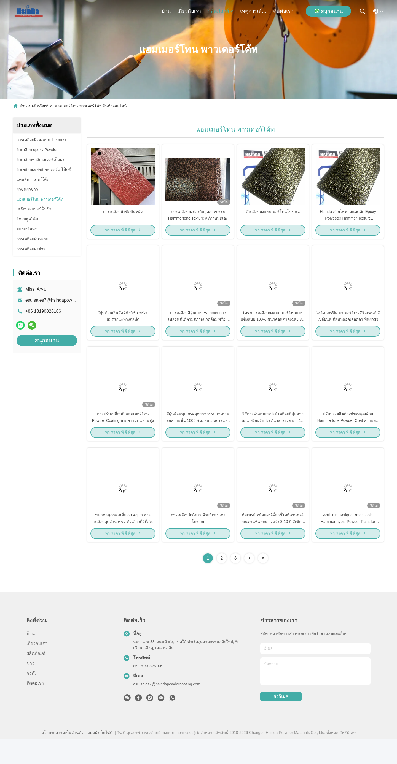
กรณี (31, 698)
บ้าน (166, 11)
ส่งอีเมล (280, 722)
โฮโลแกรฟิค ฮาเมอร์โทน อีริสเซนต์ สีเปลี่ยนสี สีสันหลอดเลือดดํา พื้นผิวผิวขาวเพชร (348, 332)
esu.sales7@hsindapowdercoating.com (63, 300)
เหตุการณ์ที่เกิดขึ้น (253, 11)
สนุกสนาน (328, 11)
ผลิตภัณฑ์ (221, 11)
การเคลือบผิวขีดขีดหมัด (123, 217)
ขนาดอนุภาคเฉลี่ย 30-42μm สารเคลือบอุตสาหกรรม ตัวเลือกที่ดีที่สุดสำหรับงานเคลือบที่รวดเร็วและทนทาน (123, 546)
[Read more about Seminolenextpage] (249, 583)
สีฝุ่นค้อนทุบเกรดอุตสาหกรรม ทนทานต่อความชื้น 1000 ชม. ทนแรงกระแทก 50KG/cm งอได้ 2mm (198, 439)
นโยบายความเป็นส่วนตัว (62, 758)
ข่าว (30, 688)
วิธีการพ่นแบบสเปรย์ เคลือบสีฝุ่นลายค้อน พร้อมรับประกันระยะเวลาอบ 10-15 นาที (273, 439)
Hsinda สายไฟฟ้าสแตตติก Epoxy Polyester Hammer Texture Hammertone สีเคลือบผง (348, 224)
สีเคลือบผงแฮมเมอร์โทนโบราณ (273, 217)
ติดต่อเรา (283, 11)
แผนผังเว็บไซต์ (100, 758)
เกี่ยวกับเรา (189, 11)
